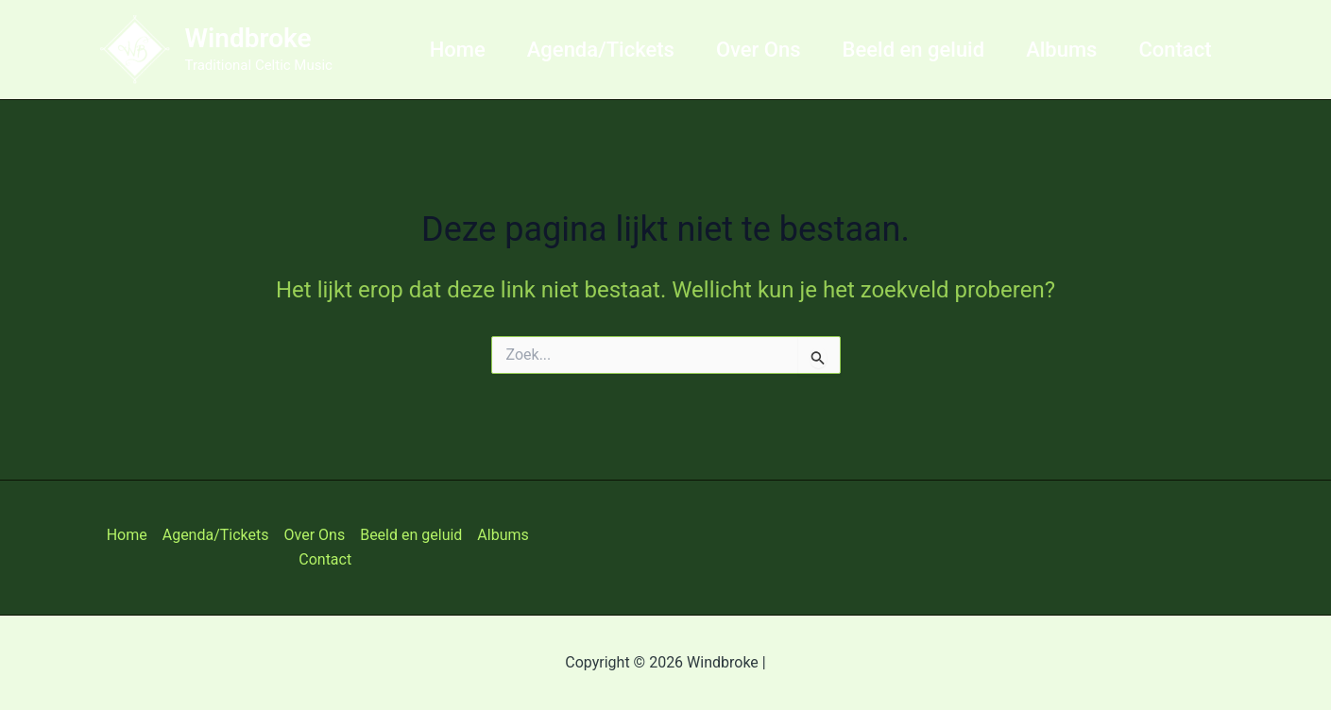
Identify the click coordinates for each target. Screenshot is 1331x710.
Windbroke (248, 38)
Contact (1174, 49)
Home (458, 49)
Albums (1061, 49)
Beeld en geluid (914, 49)
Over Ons (758, 49)
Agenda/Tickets (600, 49)
